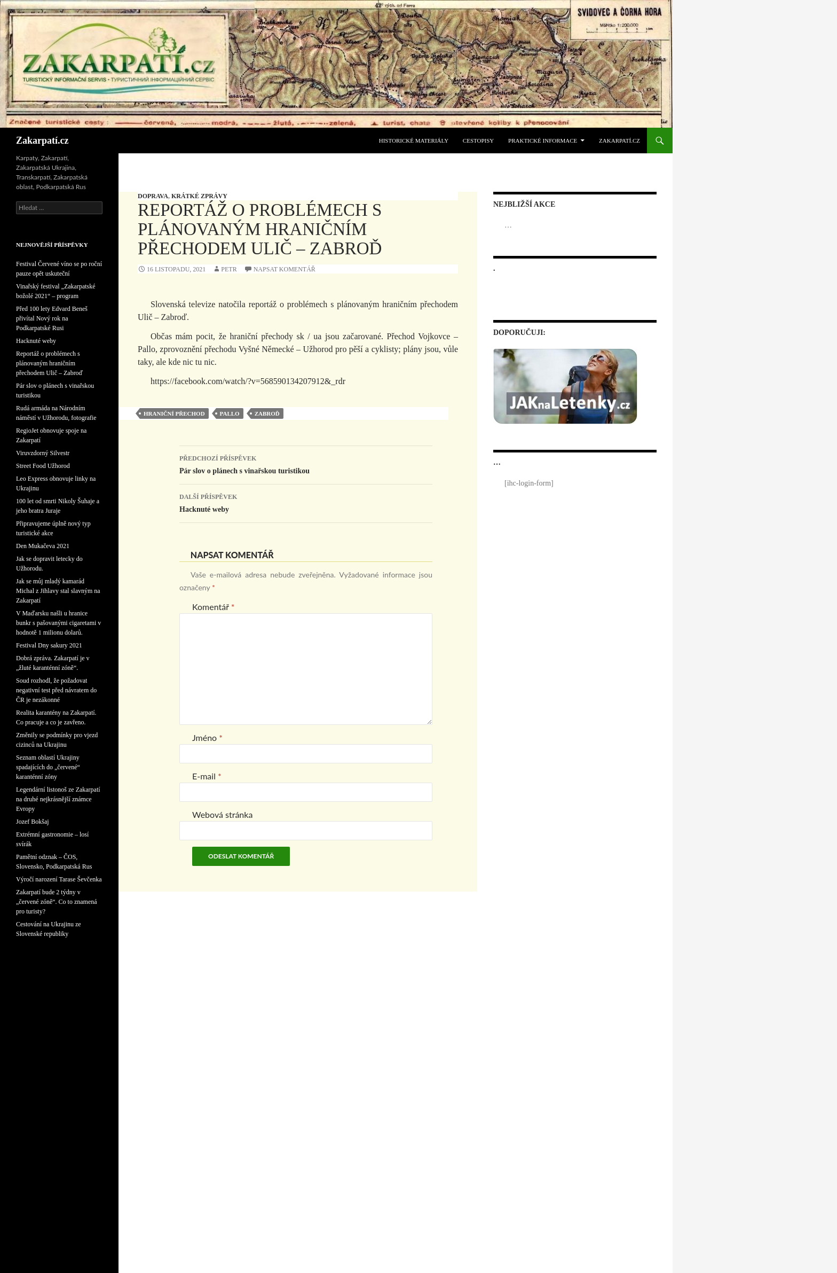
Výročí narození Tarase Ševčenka (59, 879)
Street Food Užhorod (43, 466)
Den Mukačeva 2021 (42, 546)
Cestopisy (478, 140)
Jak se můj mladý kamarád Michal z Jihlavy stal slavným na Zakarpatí (58, 590)
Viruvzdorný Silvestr (42, 453)
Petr (228, 269)
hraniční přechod (174, 413)
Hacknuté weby (305, 501)
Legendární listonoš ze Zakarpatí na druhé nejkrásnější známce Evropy (58, 799)
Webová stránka (222, 814)
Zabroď (267, 413)
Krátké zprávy (199, 196)
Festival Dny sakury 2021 (49, 645)
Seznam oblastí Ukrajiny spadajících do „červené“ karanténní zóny (48, 767)
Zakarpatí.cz (42, 140)
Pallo (230, 413)
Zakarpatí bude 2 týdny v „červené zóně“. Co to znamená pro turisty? (56, 901)
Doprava (153, 196)
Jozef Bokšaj (32, 821)
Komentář (213, 607)
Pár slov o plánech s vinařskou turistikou (305, 463)
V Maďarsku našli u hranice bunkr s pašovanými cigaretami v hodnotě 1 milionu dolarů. (58, 623)
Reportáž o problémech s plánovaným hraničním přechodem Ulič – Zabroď (49, 363)
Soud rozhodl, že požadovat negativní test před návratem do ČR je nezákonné (56, 690)
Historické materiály (413, 140)
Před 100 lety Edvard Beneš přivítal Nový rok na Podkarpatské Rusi (52, 318)
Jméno (207, 737)
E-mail (207, 776)
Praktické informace (542, 140)
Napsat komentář (284, 269)
